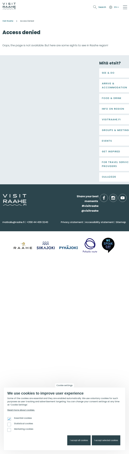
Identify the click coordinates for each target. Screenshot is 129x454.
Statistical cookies (23, 423)
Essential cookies (23, 418)
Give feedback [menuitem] (13, 313)
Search (102, 7)
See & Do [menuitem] (11, 226)
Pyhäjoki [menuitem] (71, 281)
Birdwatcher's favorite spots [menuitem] (83, 350)
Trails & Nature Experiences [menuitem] (21, 259)
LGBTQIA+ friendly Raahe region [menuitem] (24, 329)
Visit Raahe (7, 21)
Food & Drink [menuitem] (14, 269)
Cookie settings (64, 385)
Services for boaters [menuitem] (78, 355)
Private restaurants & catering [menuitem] (85, 302)
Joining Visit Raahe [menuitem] (15, 382)
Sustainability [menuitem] (12, 323)
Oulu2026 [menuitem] (73, 375)
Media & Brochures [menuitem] (16, 318)
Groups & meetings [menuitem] (81, 296)
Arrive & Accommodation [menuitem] (86, 226)
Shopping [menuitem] (10, 254)
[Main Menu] (125, 7)
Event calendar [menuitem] (13, 345)
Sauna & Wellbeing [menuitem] (16, 233)
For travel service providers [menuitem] (25, 375)
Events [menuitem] (9, 338)
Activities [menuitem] (9, 238)
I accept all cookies (79, 440)
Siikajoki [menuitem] (70, 276)
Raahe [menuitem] (70, 286)
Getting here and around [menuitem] (82, 238)
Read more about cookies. (21, 410)
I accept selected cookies (106, 440)
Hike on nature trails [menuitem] (78, 361)
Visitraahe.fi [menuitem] (14, 296)
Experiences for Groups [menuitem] (80, 308)
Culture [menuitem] (9, 249)
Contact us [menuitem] (11, 308)
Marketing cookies (23, 429)
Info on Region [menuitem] (77, 269)
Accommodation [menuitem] (77, 233)
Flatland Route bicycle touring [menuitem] (85, 366)
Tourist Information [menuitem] (16, 302)
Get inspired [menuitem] (76, 338)
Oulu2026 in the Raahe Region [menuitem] (85, 345)
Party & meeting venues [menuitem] (81, 313)
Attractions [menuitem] (11, 244)
